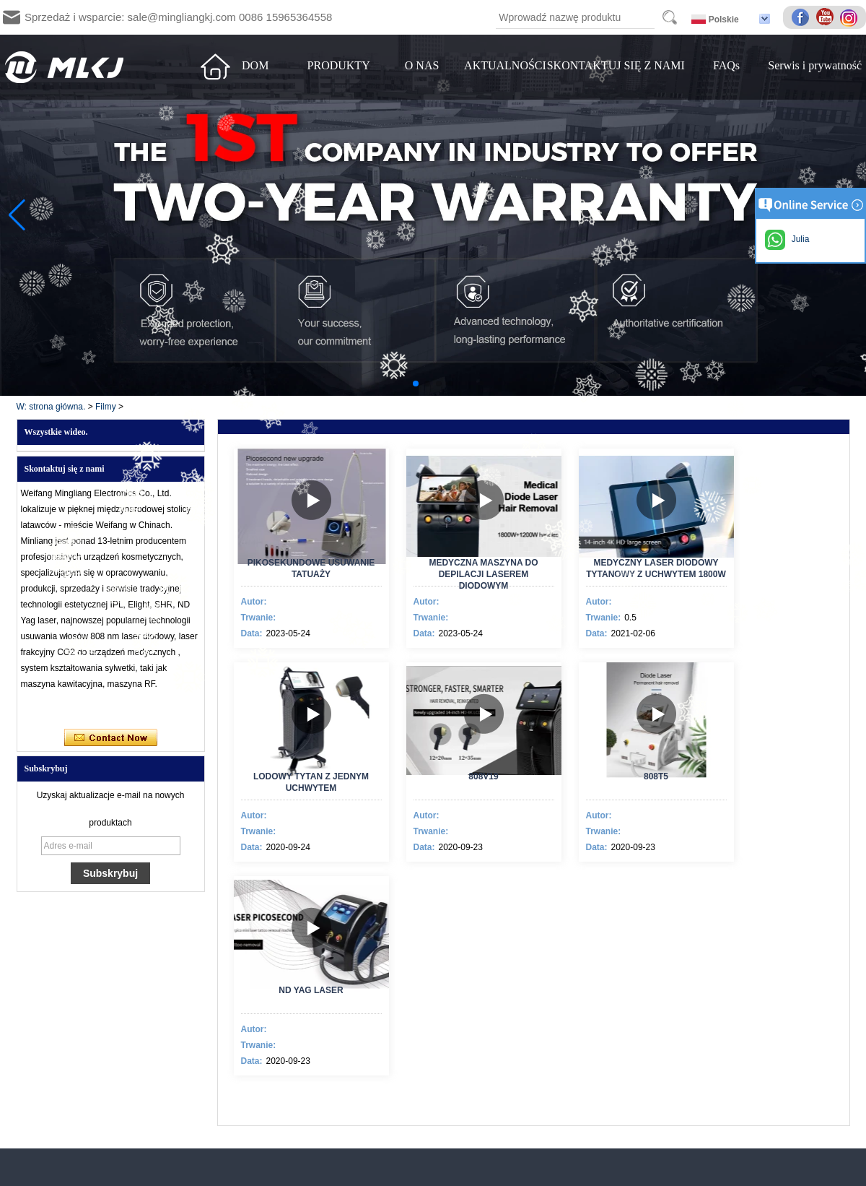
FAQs (726, 65)
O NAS (422, 65)
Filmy (105, 407)
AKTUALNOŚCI (505, 65)
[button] (416, 383)
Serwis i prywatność (815, 65)
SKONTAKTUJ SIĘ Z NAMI (616, 65)
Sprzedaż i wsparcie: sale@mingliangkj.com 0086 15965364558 (178, 17)
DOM (255, 65)
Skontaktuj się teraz (110, 738)
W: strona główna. (51, 407)
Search (669, 17)
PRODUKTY (338, 65)
